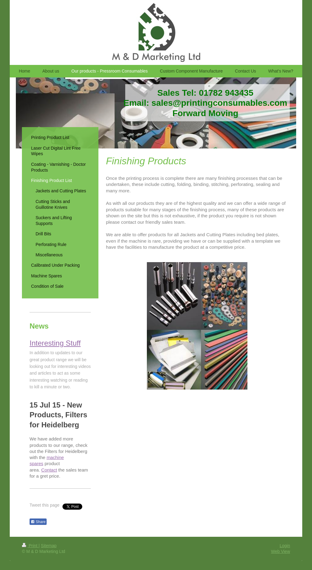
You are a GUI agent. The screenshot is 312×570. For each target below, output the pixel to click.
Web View (280, 551)
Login (285, 545)
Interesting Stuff (55, 343)
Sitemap (48, 545)
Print (30, 545)
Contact (49, 469)
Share (38, 522)
